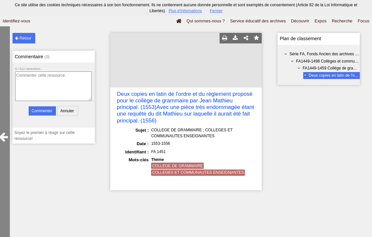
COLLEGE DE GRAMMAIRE (177, 166)
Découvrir (300, 20)
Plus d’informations (185, 11)
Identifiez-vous (16, 20)
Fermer (216, 11)
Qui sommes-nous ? (206, 20)
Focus (363, 20)
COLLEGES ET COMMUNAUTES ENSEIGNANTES (198, 172)
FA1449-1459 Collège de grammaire (334, 68)
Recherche (342, 20)
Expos (321, 20)
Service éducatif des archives (258, 20)
